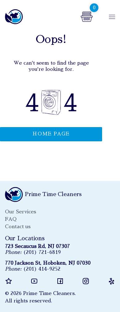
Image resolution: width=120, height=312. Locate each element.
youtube (34, 281)
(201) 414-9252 (41, 269)
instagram (85, 281)
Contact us (18, 226)
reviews (8, 281)
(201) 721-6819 (42, 252)
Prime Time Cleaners (15, 17)
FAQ (11, 219)
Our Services (20, 211)
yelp (111, 281)
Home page (51, 133)
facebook (60, 281)
